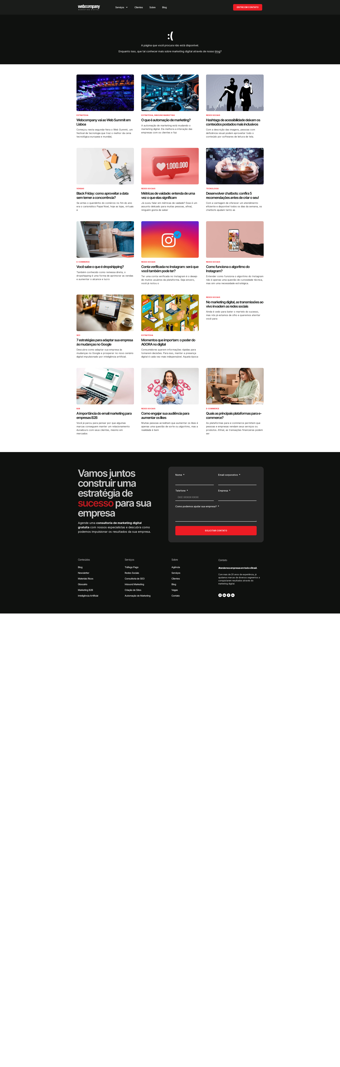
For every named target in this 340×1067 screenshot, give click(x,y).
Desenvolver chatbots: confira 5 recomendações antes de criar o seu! (232, 195)
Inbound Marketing (164, 115)
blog (217, 51)
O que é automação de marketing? (166, 120)
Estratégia (82, 115)
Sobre (175, 559)
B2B (78, 408)
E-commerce (83, 262)
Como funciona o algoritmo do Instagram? (228, 269)
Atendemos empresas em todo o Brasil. (237, 567)
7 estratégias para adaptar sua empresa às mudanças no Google (104, 342)
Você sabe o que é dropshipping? (100, 267)
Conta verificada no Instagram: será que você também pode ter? (169, 269)
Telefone (180, 490)
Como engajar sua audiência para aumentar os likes (165, 415)
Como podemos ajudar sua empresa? (196, 506)
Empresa (223, 490)
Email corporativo (228, 475)
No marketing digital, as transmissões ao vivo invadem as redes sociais (234, 304)
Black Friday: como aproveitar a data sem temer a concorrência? (102, 195)
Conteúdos (84, 559)
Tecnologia (212, 188)
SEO (78, 335)
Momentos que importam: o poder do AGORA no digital (168, 342)
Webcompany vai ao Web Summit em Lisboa (103, 122)
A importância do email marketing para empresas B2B (104, 415)
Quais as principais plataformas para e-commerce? (233, 415)
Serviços (129, 559)
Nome (179, 475)
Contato (222, 560)
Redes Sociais (213, 115)
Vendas (80, 188)
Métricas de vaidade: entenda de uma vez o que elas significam (168, 195)
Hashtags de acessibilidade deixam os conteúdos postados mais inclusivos (233, 122)
